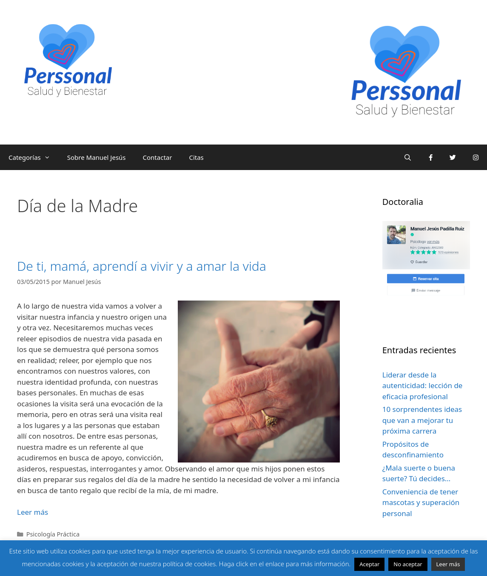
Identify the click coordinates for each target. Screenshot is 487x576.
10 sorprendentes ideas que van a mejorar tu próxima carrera (422, 420)
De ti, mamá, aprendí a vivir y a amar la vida (141, 266)
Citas (196, 157)
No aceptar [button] (407, 564)
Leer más (448, 564)
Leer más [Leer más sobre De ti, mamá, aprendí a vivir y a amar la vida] (32, 512)
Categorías (34, 157)
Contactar (157, 157)
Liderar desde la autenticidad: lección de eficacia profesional (422, 385)
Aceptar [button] (369, 564)
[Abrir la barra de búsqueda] (407, 157)
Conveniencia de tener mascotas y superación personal (421, 502)
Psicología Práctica (53, 534)
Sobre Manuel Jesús (96, 157)
